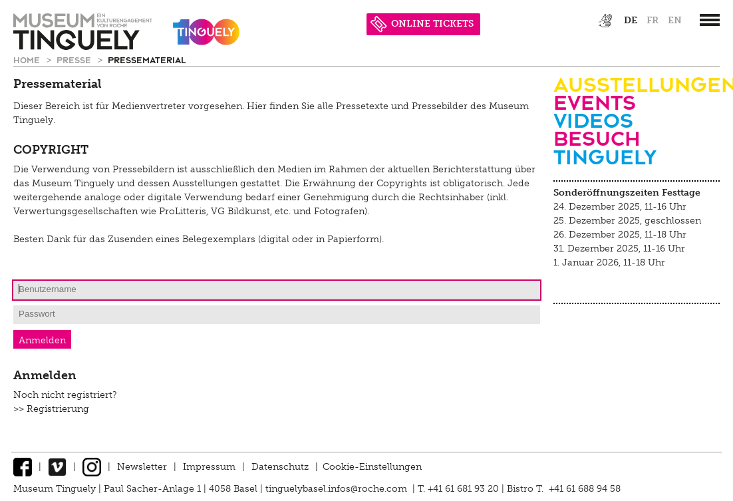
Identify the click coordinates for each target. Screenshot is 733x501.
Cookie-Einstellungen (372, 466)
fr (653, 20)
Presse (75, 59)
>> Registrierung (51, 409)
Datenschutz (280, 466)
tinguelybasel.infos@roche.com (337, 488)
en (675, 20)
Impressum (209, 466)
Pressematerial (147, 59)
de (630, 20)
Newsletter (142, 466)
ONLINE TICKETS (422, 23)
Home (28, 59)
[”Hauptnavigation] (710, 20)
